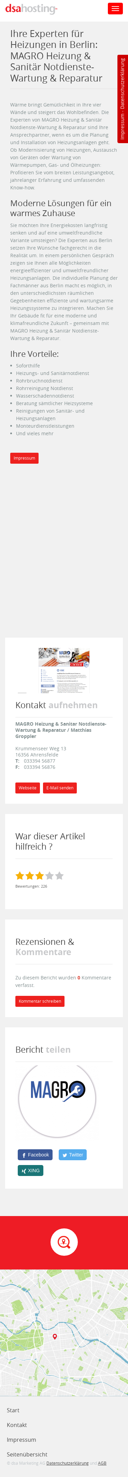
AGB (102, 1463)
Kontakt (17, 1425)
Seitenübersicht (27, 1454)
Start (13, 1410)
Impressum (122, 127)
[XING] (30, 1170)
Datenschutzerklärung (122, 83)
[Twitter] (73, 1154)
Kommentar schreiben (40, 1001)
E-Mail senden (59, 787)
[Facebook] (35, 1154)
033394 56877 (39, 761)
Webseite (28, 787)
